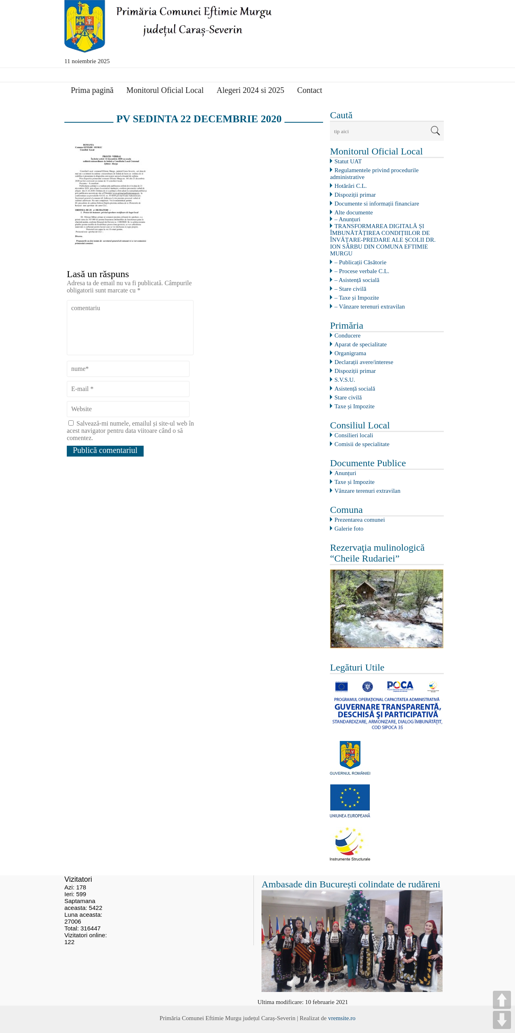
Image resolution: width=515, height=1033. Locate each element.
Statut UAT (348, 161)
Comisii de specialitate (361, 444)
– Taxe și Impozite (356, 297)
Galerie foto (348, 528)
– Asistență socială (356, 280)
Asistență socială (354, 388)
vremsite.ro (341, 1018)
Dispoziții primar (355, 194)
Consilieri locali (353, 435)
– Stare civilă (350, 289)
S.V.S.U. (344, 380)
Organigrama (350, 353)
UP (502, 1000)
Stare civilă (348, 397)
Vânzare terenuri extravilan (367, 491)
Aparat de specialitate (360, 344)
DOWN (502, 1020)
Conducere (347, 335)
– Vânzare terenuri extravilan (369, 306)
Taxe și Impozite (354, 406)
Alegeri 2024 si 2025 (250, 90)
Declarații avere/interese (363, 362)
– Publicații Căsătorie (360, 262)
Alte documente (353, 212)
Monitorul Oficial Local (165, 90)
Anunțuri (345, 473)
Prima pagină (92, 90)
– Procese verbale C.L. (361, 271)
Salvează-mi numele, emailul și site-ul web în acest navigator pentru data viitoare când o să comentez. (130, 430)
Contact (309, 90)
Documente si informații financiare (376, 203)
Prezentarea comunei (359, 519)
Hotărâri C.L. (350, 186)
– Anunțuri (347, 219)
